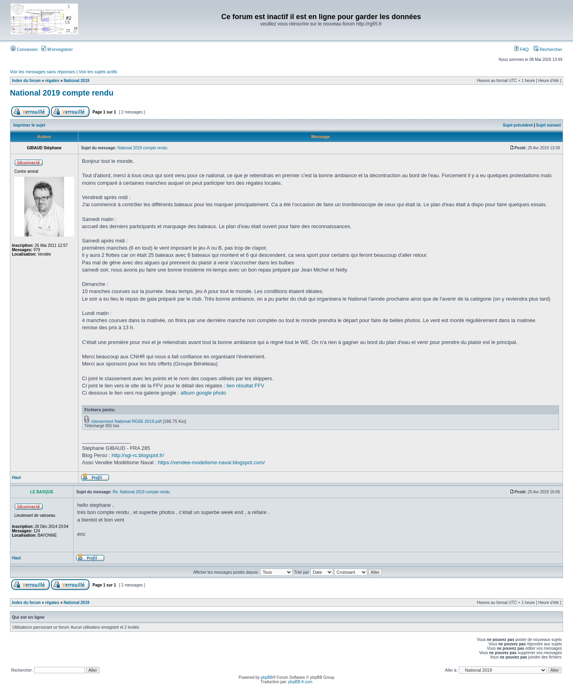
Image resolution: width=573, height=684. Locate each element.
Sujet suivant (548, 125)
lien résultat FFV (245, 386)
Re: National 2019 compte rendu (141, 492)
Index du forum (26, 80)
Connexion (24, 49)
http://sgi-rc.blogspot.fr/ (137, 455)
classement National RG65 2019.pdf (126, 421)
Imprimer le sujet (29, 125)
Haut (16, 477)
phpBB (267, 677)
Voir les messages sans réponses (42, 71)
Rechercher (548, 49)
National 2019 (76, 80)
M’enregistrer (57, 49)
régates (52, 80)
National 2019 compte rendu (61, 92)
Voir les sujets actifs (98, 71)
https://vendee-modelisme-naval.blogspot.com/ (211, 462)
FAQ (521, 49)
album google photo (203, 393)
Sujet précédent (518, 125)
